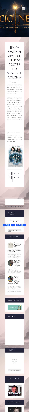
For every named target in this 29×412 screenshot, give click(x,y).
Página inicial (20, 200)
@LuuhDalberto (13, 81)
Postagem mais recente (10, 200)
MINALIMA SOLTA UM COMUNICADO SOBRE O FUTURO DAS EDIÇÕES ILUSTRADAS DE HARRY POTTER (14, 263)
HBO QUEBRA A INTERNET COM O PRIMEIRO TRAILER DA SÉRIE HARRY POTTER (17, 245)
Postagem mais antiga (19, 201)
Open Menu (23, 8)
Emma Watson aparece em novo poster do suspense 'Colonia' (14, 62)
